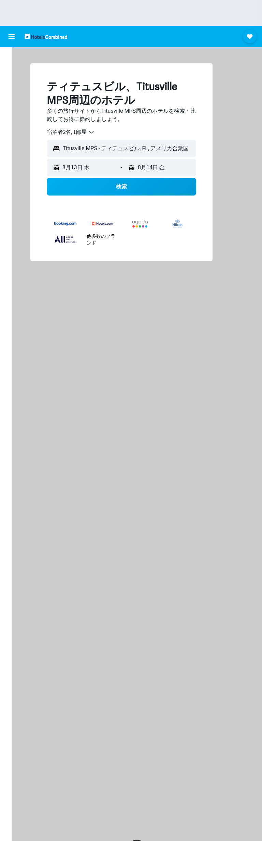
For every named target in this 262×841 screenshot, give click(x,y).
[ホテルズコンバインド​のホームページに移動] (46, 36)
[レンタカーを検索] (11, 86)
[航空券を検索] (11, 57)
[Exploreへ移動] (11, 114)
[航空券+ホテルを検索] (11, 100)
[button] (11, 36)
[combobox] (82, 132)
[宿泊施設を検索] (11, 71)
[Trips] (11, 134)
